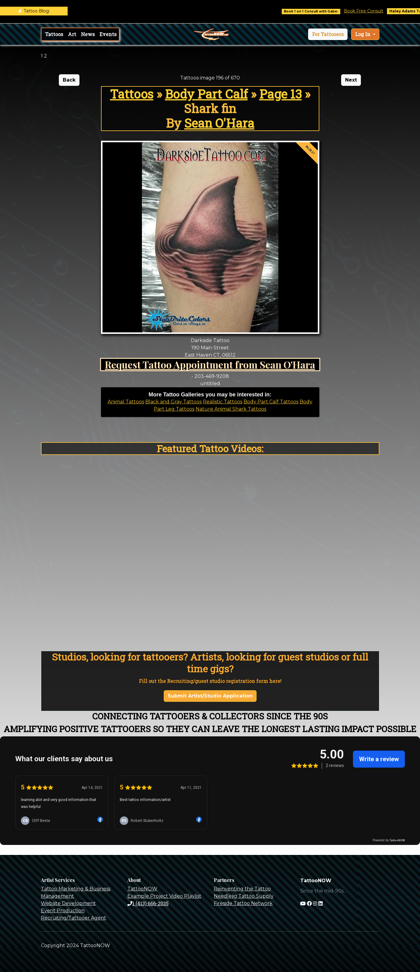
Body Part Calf (206, 94)
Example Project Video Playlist (164, 896)
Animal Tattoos (126, 402)
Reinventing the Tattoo (242, 889)
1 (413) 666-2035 (148, 903)
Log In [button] (363, 34)
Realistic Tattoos (222, 402)
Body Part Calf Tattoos (271, 402)
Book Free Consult (373, 11)
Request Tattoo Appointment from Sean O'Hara (210, 364)
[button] (328, 34)
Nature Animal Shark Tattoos (231, 409)
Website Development (68, 903)
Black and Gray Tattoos (173, 402)
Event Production (63, 910)
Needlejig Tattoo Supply (244, 896)
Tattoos (54, 34)
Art (72, 34)
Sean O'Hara (219, 123)
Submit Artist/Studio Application (210, 696)
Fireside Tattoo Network (243, 903)
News (88, 34)
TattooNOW (142, 889)
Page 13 (280, 94)
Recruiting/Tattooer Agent (73, 918)
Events (107, 34)
